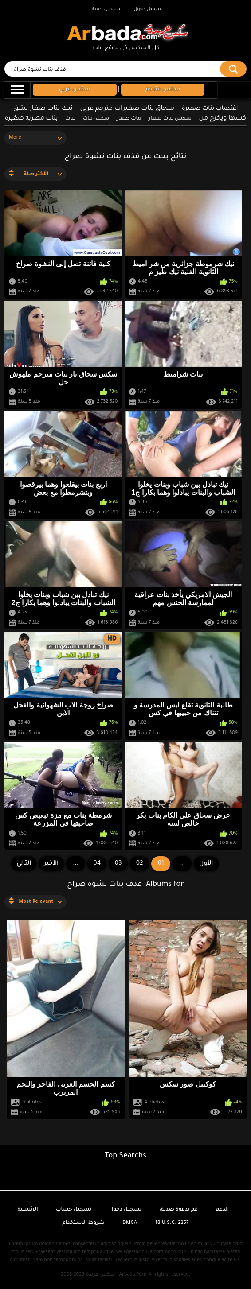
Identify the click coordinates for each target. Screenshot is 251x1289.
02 (139, 863)
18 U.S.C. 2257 (172, 1223)
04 (97, 863)
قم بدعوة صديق (179, 1210)
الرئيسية (28, 1210)
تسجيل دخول (148, 9)
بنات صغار (129, 119)
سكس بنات (96, 118)
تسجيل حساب (104, 9)
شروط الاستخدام (83, 1223)
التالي (23, 863)
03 (118, 863)
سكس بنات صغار (170, 119)
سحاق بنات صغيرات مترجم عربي (127, 109)
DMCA (129, 1223)
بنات (70, 119)
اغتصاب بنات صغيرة (210, 108)
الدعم (222, 1210)
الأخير (51, 863)
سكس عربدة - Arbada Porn (116, 1274)
